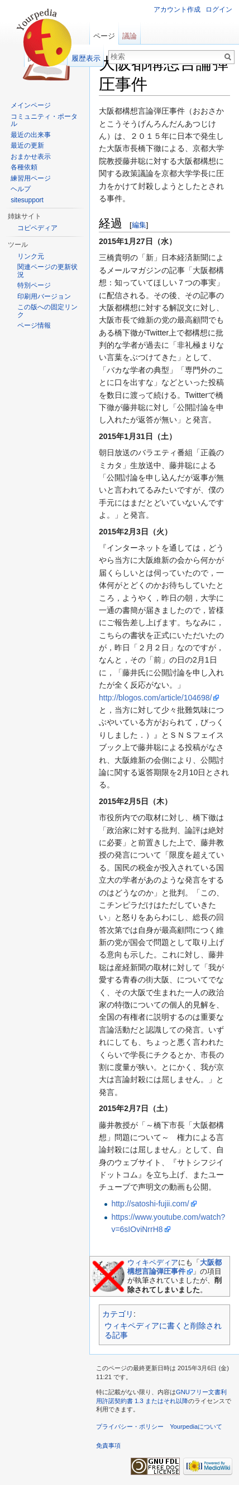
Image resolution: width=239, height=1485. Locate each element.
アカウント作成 (177, 9)
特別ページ (34, 285)
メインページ (31, 105)
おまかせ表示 (31, 156)
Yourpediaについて (196, 1426)
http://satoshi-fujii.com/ (150, 1203)
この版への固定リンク (47, 311)
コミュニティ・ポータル (44, 120)
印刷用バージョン (44, 296)
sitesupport (27, 200)
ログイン (218, 9)
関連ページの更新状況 (47, 271)
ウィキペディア (152, 1262)
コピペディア (37, 228)
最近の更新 (27, 145)
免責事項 (108, 1445)
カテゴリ (117, 1313)
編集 (139, 225)
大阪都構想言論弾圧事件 (174, 1266)
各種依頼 (24, 167)
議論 (129, 36)
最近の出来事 (31, 135)
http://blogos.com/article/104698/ (155, 697)
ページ (104, 36)
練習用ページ (31, 178)
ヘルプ (21, 189)
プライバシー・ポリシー (130, 1426)
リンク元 (30, 256)
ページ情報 (34, 325)
